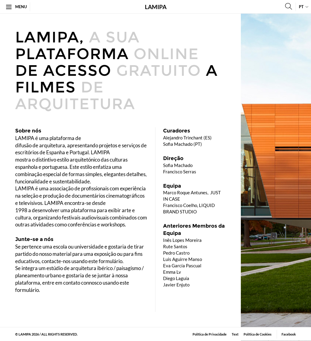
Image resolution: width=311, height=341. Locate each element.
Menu (16, 6)
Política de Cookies (258, 334)
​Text (235, 334)
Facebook (289, 334)
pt (301, 6)
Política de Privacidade (210, 334)
